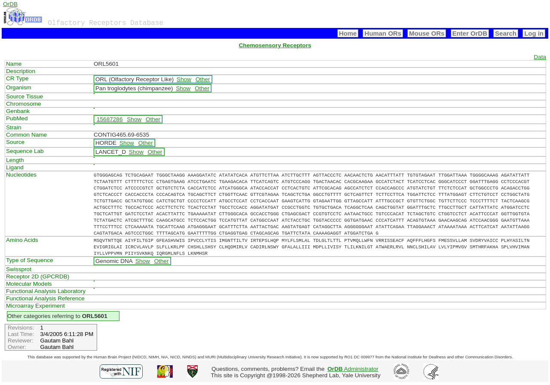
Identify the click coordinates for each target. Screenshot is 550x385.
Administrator (353, 369)
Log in (534, 33)
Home (348, 33)
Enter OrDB (469, 33)
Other (203, 79)
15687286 (109, 119)
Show (184, 79)
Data (540, 57)
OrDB (10, 4)
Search (505, 33)
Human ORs (382, 33)
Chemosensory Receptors (275, 45)
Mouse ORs (426, 33)
